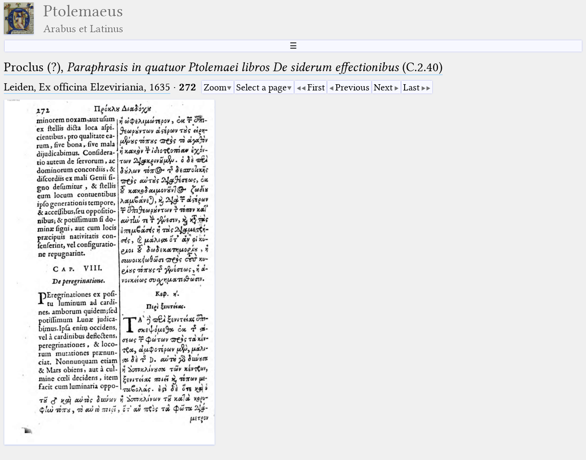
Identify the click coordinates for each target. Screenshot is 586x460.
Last (411, 87)
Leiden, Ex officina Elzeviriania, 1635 (87, 86)
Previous (352, 87)
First (316, 87)
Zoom (215, 87)
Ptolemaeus (83, 18)
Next (383, 87)
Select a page (261, 87)
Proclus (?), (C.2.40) (223, 67)
